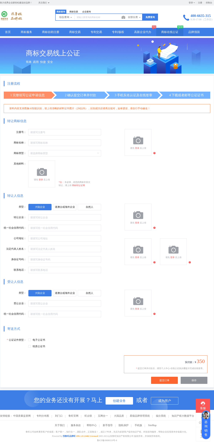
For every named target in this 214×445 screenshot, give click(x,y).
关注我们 (44, 3)
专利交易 (96, 32)
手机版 (138, 425)
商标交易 (73, 12)
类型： (22, 206)
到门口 (59, 416)
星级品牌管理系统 (140, 416)
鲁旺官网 (73, 416)
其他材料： (20, 163)
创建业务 (119, 401)
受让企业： (20, 303)
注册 (200, 2)
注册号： (21, 132)
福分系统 (161, 416)
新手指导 (108, 425)
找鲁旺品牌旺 (69, 436)
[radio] (40, 207)
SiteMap (152, 425)
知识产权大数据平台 (183, 416)
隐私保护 (124, 425)
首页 (8, 32)
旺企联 (88, 416)
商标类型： (20, 153)
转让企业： (20, 217)
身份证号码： (18, 259)
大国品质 (119, 416)
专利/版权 (118, 32)
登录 (191, 2)
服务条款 (76, 425)
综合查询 (65, 17)
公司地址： (20, 238)
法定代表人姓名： (16, 249)
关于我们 (60, 425)
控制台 (209, 2)
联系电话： (20, 270)
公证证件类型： (17, 340)
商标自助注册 (50, 32)
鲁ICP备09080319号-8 (107, 440)
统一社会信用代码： (15, 228)
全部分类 (134, 17)
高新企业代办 (142, 32)
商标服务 (26, 32)
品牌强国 (194, 32)
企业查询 (86, 12)
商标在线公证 (169, 32)
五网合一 (103, 416)
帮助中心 (92, 425)
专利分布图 (43, 416)
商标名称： (20, 142)
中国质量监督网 (22, 416)
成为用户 (164, 401)
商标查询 (61, 12)
